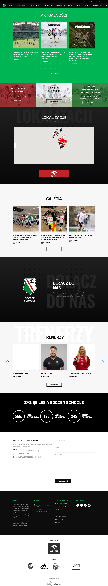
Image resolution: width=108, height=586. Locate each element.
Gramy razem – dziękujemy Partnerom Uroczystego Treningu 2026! (25, 54)
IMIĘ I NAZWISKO (60, 440)
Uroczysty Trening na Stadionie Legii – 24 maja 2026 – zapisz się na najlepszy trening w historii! (80, 56)
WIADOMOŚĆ (58, 454)
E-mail (57, 447)
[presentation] (66, 476)
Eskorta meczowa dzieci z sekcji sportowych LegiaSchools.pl (25, 237)
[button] (102, 362)
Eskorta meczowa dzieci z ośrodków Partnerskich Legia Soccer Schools (53, 237)
